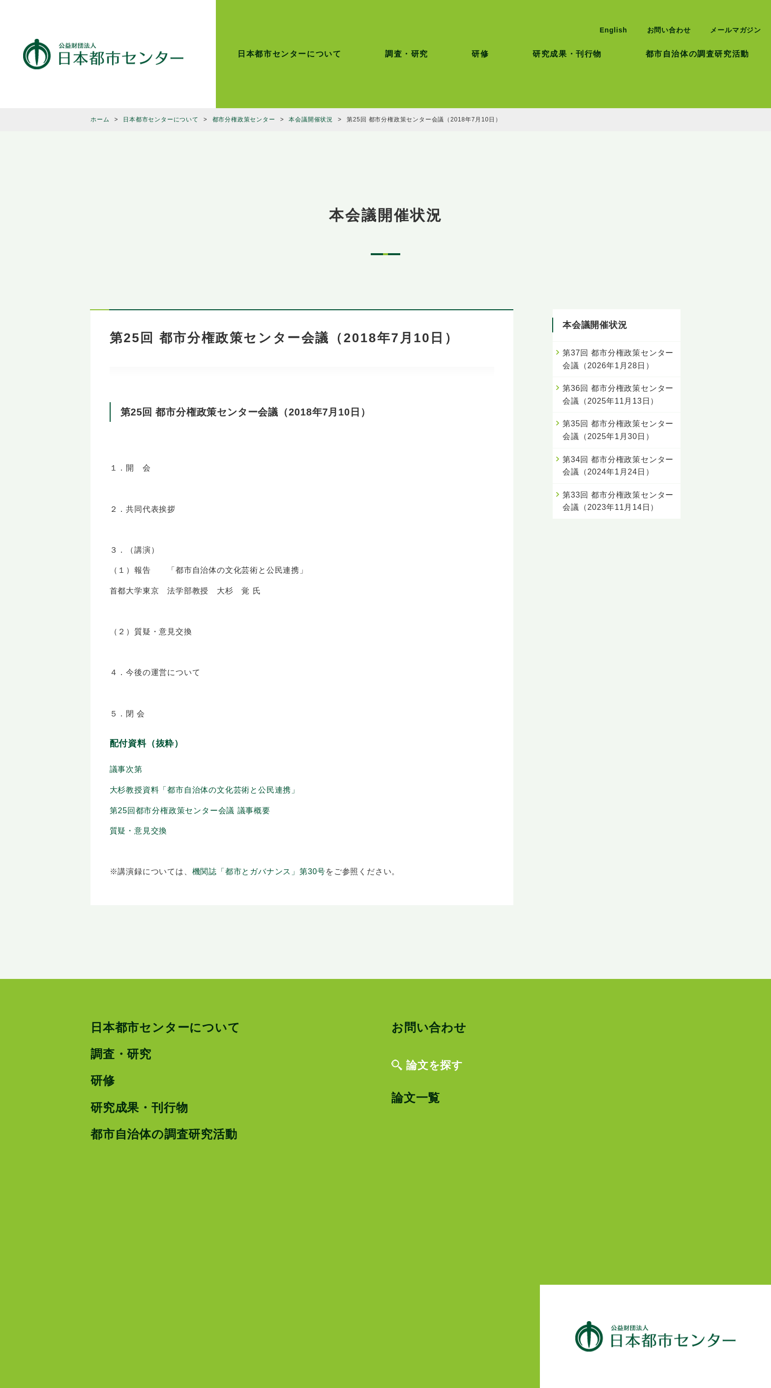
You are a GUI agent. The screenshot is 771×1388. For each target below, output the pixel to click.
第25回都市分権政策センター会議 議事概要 (190, 810)
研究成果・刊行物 (567, 54)
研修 (480, 54)
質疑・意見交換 (139, 831)
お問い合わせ (669, 30)
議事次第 (126, 769)
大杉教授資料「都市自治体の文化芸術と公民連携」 (204, 790)
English (613, 30)
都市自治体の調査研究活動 (697, 54)
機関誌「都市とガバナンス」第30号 (259, 871)
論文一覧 (415, 1097)
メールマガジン (735, 30)
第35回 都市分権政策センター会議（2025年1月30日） (618, 430)
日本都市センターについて (289, 54)
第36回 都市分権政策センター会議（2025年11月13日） (618, 394)
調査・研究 (406, 54)
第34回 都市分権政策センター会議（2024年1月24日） (618, 465)
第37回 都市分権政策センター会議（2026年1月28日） (618, 359)
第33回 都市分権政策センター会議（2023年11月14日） (618, 501)
